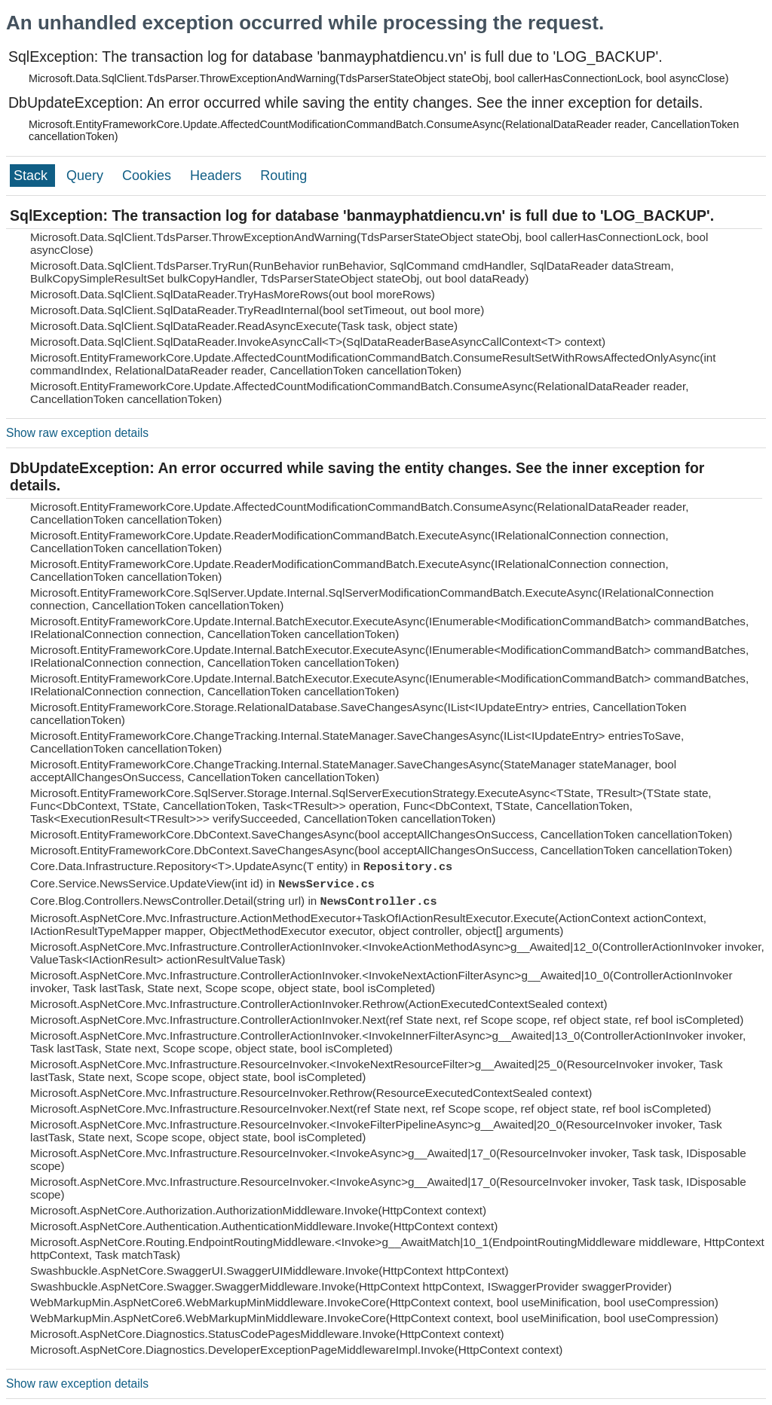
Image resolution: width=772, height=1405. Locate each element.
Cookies (148, 175)
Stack (32, 175)
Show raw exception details (77, 432)
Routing (283, 175)
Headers (217, 175)
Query (86, 175)
